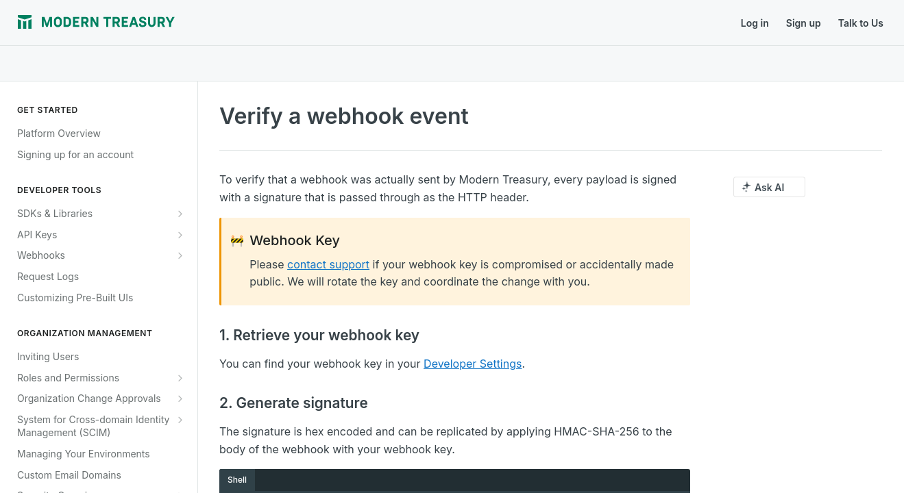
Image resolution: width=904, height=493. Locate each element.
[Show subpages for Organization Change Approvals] (180, 398)
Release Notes (281, 23)
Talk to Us (860, 23)
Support (350, 23)
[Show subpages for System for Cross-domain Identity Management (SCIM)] (180, 419)
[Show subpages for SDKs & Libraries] (180, 213)
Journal (213, 23)
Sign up (803, 23)
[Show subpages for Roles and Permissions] (180, 377)
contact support (328, 264)
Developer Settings (473, 363)
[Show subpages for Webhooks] (180, 255)
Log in (755, 23)
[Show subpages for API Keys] (180, 234)
